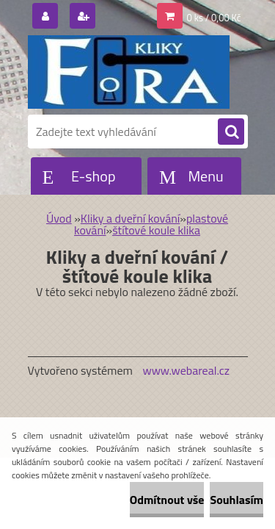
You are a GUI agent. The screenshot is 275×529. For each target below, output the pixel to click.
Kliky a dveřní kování (130, 218)
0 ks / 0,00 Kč (214, 17)
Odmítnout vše (167, 499)
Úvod (59, 218)
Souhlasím (236, 499)
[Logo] (129, 72)
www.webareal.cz (186, 370)
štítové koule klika (156, 230)
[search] (231, 132)
